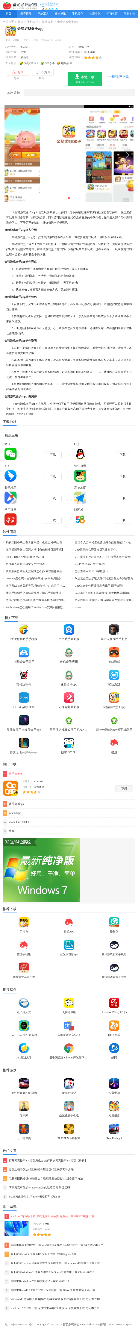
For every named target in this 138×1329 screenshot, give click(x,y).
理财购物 (129, 13)
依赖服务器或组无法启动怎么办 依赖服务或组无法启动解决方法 (45, 571)
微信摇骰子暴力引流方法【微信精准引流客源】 (35, 549)
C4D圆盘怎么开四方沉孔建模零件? (96, 549)
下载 (124, 788)
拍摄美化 (94, 13)
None (78, 607)
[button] (69, 198)
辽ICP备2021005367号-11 (20, 1324)
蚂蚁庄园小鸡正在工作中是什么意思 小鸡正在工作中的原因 (42, 542)
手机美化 (77, 13)
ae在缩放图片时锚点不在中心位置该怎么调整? (103, 557)
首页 (8, 13)
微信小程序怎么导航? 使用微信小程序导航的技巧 (36, 600)
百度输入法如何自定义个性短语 (25, 564)
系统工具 (43, 13)
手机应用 (32, 21)
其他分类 (47, 21)
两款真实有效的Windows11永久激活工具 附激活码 (36, 1187)
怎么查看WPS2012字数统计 (91, 571)
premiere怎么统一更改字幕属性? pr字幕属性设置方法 (38, 578)
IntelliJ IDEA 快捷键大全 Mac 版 (25, 557)
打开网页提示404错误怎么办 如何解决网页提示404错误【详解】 (45, 1160)
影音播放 (26, 13)
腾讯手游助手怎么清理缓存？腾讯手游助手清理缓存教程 (41, 593)
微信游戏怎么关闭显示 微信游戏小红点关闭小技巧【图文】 (42, 585)
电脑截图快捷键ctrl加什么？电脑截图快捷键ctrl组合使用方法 (43, 1178)
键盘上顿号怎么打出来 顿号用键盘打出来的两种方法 (38, 1169)
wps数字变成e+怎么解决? (90, 564)
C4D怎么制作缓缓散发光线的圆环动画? (99, 585)
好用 (18, 72)
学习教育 (112, 13)
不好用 (42, 72)
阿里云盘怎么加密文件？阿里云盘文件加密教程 (104, 578)
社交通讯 (60, 13)
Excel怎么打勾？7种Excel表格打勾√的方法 (32, 1196)
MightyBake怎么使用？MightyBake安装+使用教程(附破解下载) (43, 607)
